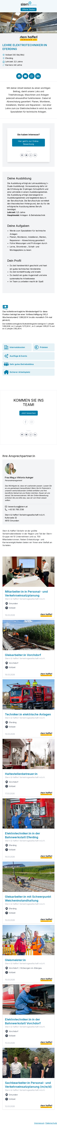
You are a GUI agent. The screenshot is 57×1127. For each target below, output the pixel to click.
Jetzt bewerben (28, 413)
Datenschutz (51, 1123)
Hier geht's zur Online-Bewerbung (28, 142)
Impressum (39, 1123)
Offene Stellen (28, 9)
